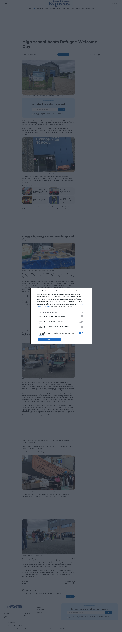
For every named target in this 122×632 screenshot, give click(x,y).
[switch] (81, 316)
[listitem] (61, 312)
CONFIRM (50, 339)
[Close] (88, 290)
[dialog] (61, 316)
